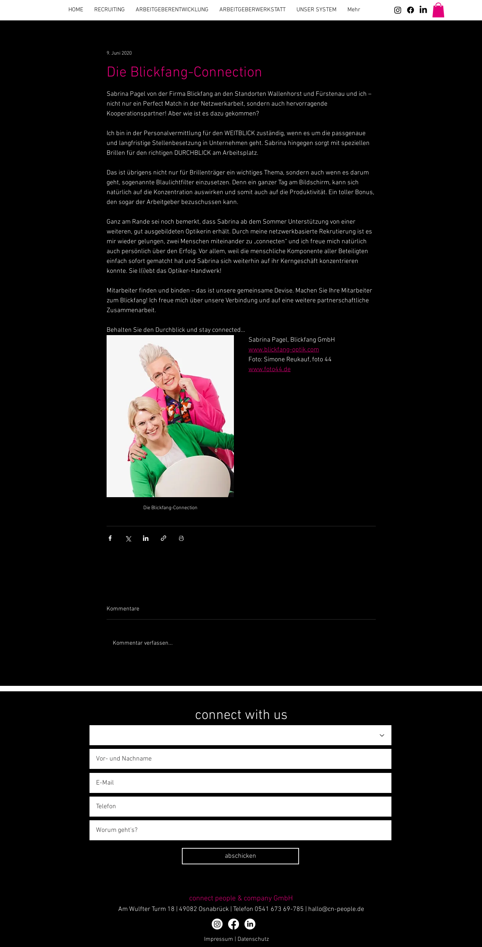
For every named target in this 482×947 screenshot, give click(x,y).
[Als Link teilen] (163, 538)
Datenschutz (253, 939)
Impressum (218, 939)
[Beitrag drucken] (181, 538)
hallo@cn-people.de (336, 909)
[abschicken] (240, 856)
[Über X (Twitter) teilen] (127, 538)
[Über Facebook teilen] (110, 538)
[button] (438, 10)
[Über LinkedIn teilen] (145, 538)
